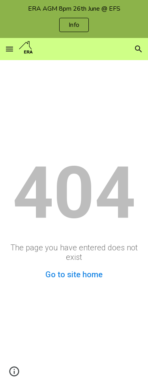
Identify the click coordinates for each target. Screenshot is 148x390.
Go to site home (74, 274)
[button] (9, 49)
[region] (74, 19)
